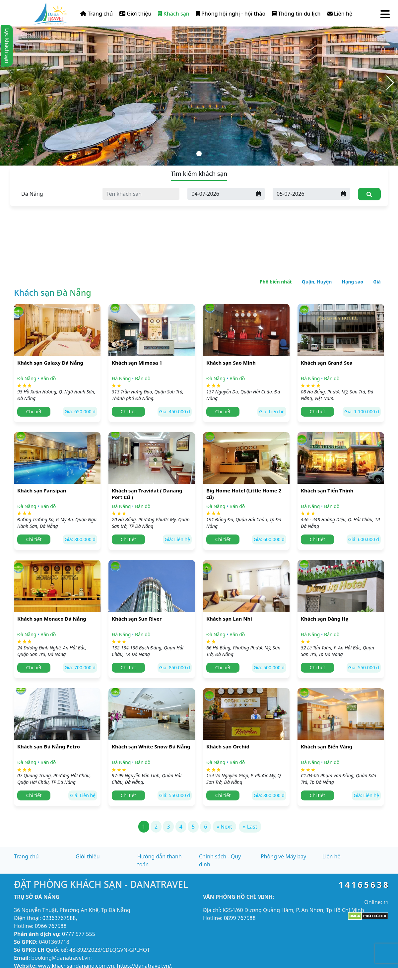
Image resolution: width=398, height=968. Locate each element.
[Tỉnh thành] (56, 194)
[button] (390, 83)
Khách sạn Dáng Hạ (325, 618)
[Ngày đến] (219, 194)
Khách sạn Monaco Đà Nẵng (51, 618)
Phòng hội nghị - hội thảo (230, 13)
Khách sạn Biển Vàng (326, 746)
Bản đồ (48, 378)
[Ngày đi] (305, 194)
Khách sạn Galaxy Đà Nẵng (50, 362)
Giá (377, 282)
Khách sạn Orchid (227, 746)
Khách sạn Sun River (137, 618)
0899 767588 (240, 918)
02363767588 (59, 918)
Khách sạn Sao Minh (231, 362)
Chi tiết (33, 411)
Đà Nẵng (26, 378)
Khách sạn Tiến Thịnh (327, 490)
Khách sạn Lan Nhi (229, 618)
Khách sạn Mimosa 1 (137, 362)
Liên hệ (340, 13)
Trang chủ (96, 13)
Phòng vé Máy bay (283, 856)
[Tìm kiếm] (369, 194)
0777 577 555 (78, 934)
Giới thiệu (135, 13)
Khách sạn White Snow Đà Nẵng (151, 746)
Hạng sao (352, 282)
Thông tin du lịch (296, 13)
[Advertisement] (199, 215)
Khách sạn (173, 13)
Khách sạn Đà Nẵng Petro (48, 746)
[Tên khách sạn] (141, 194)
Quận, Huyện (317, 282)
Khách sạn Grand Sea (327, 362)
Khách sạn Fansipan (41, 490)
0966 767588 (51, 926)
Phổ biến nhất (276, 282)
